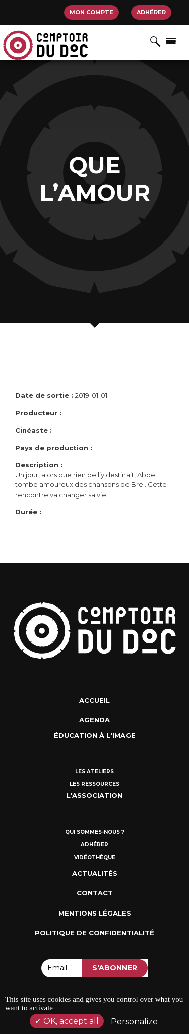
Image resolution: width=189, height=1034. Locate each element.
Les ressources (94, 784)
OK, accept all (67, 1021)
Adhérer (151, 12)
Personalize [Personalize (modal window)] (134, 1021)
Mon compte (91, 12)
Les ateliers (94, 771)
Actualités (94, 873)
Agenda (94, 720)
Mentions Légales (94, 913)
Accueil (94, 700)
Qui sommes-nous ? (94, 832)
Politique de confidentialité (94, 933)
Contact (95, 893)
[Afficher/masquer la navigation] (170, 40)
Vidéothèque (94, 857)
